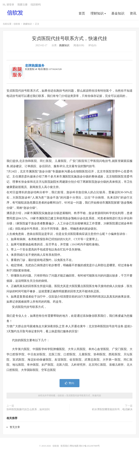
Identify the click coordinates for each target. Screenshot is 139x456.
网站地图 (74, 446)
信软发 (15, 13)
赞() (69, 383)
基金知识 (117, 13)
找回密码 (36, 4)
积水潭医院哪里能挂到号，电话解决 (112, 409)
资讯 (133, 13)
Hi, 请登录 (8, 4)
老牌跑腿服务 (35, 65)
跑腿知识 (27, 24)
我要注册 (22, 4)
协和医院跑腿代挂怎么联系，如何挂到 (28, 409)
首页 (82, 13)
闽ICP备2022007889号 (89, 446)
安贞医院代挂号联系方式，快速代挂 (69, 38)
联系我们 (65, 446)
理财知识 (97, 13)
